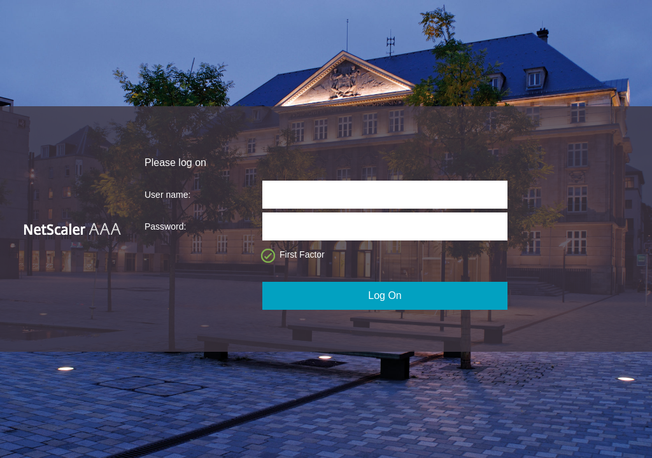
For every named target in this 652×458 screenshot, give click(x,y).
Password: (165, 226)
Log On (384, 295)
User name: (167, 195)
